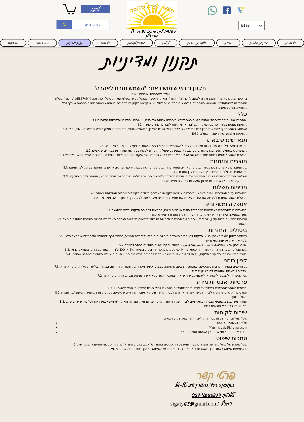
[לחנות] (95, 9)
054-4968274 (206, 394)
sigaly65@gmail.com (195, 245)
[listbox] (251, 25)
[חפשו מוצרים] (93, 24)
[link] (69, 8)
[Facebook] (227, 10)
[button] (251, 25)
